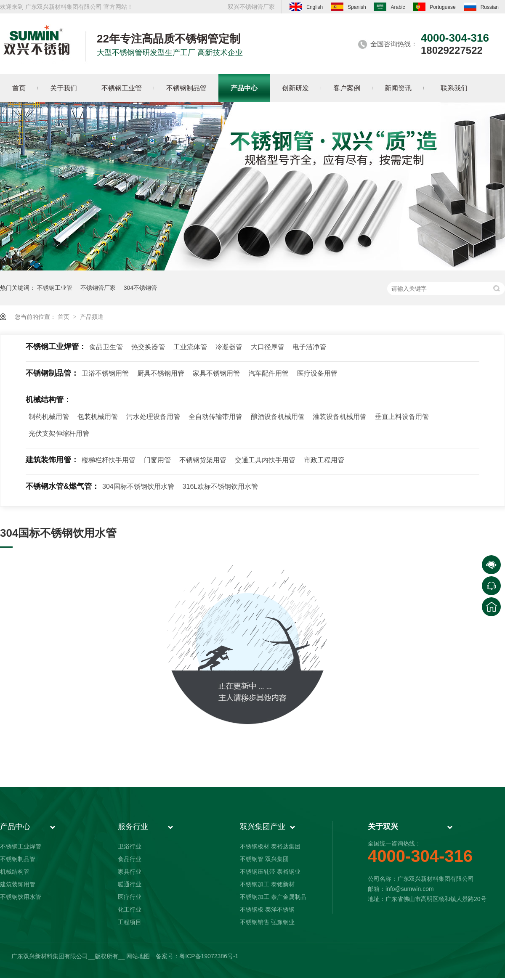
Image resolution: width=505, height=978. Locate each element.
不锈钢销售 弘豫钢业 (267, 922)
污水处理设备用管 (153, 416)
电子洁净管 (309, 346)
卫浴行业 (129, 846)
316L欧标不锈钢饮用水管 (220, 486)
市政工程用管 (324, 460)
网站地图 (138, 956)
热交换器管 (148, 346)
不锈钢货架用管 (202, 460)
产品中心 (15, 826)
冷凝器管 (228, 346)
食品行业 (129, 859)
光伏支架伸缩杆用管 (59, 433)
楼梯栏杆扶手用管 (109, 460)
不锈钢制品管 (17, 859)
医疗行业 (129, 896)
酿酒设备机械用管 (278, 416)
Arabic (389, 7)
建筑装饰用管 (17, 884)
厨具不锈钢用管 (160, 373)
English (306, 7)
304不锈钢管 (140, 287)
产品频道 (92, 316)
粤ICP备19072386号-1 (208, 956)
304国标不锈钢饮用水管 (138, 486)
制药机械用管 (49, 416)
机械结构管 (14, 871)
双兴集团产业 (262, 826)
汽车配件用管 (268, 373)
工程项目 (129, 922)
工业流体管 (190, 346)
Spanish (348, 7)
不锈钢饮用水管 (20, 896)
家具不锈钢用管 (216, 373)
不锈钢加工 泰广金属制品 (273, 896)
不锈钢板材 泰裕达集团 (270, 846)
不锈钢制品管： (52, 373)
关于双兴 (383, 826)
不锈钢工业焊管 (20, 846)
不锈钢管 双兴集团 (264, 859)
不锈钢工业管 (54, 287)
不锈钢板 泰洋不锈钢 (267, 909)
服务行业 (133, 826)
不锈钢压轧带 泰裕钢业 (270, 871)
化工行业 (129, 909)
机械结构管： (48, 399)
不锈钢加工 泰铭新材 (267, 884)
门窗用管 (157, 460)
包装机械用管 (97, 416)
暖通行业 (129, 884)
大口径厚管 (267, 346)
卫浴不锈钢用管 (105, 373)
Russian (481, 7)
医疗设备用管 (317, 373)
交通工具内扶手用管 (265, 460)
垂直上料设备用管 (402, 416)
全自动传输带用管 (215, 416)
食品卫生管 (106, 346)
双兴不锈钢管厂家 (251, 6)
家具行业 (129, 871)
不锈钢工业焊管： (56, 346)
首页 (64, 316)
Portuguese (434, 7)
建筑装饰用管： (52, 460)
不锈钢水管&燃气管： (62, 486)
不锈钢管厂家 (98, 287)
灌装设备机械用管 (340, 416)
